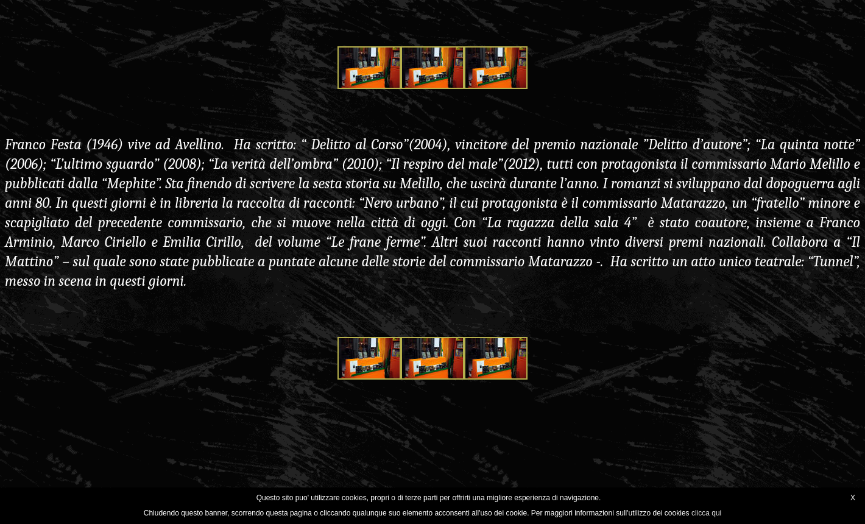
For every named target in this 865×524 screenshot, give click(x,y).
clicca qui (706, 513)
